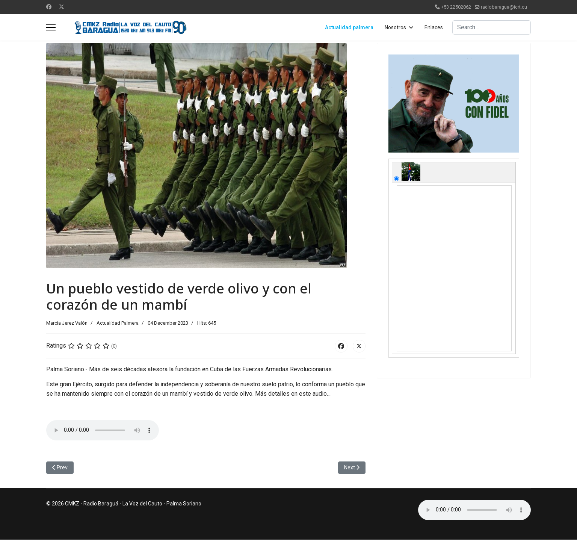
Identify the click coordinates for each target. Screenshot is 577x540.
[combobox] (491, 27)
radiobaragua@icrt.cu (504, 7)
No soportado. (102, 430)
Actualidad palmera (349, 27)
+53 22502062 (456, 7)
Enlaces (433, 27)
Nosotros (395, 27)
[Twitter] (61, 7)
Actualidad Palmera (118, 323)
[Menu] (51, 27)
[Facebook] (48, 7)
